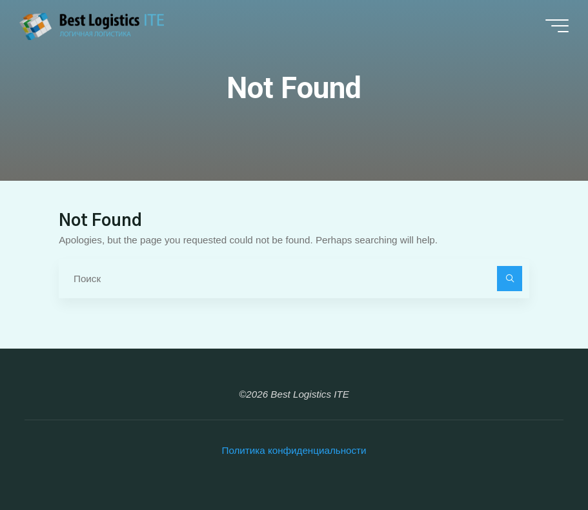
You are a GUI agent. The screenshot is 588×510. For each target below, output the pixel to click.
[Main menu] (557, 25)
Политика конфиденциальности (293, 450)
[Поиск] (510, 279)
